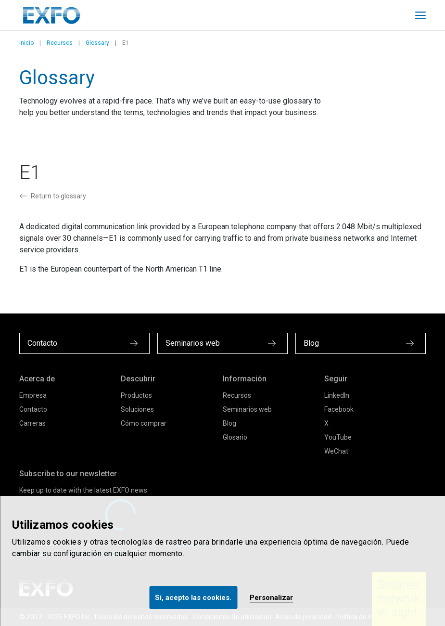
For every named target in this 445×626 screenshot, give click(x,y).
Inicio (26, 42)
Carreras (32, 423)
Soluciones (137, 409)
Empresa (33, 395)
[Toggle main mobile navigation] (420, 15)
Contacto (33, 409)
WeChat (336, 451)
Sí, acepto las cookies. (193, 597)
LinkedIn (336, 395)
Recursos (60, 42)
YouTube (338, 437)
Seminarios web (247, 409)
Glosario (235, 437)
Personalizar (271, 597)
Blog (229, 423)
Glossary (97, 42)
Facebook (339, 409)
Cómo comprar (143, 423)
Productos (136, 395)
